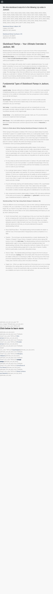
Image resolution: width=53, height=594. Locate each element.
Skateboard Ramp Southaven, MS (12, 34)
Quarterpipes (16, 350)
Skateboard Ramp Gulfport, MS (12, 26)
